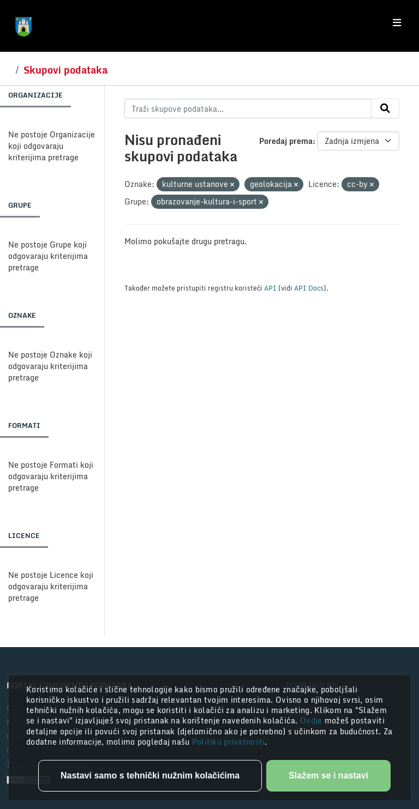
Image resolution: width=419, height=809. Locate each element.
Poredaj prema (286, 141)
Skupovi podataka (65, 69)
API (270, 287)
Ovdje (312, 720)
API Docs (309, 287)
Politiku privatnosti (228, 741)
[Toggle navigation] (397, 23)
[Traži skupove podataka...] (248, 108)
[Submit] (385, 108)
